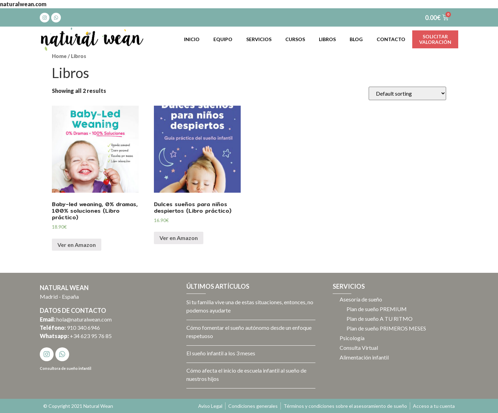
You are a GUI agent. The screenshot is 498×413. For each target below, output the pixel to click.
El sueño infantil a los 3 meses (220, 353)
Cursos (295, 39)
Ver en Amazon (76, 244)
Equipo (222, 39)
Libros (327, 39)
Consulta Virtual (359, 347)
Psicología (352, 338)
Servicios (258, 39)
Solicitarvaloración (435, 39)
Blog (356, 39)
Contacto (391, 39)
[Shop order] (407, 93)
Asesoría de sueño (361, 299)
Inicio (192, 39)
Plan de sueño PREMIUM (377, 309)
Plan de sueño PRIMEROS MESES (386, 328)
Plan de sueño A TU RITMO (380, 318)
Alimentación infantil (364, 357)
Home (59, 56)
